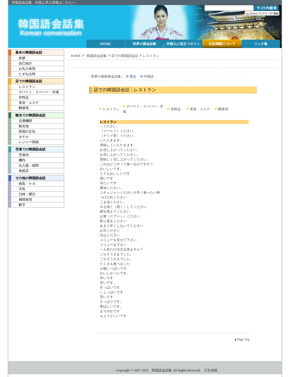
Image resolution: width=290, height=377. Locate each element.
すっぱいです (110, 287)
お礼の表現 (22, 69)
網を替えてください (115, 211)
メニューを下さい (113, 245)
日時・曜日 (22, 194)
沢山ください (110, 235)
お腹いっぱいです (113, 268)
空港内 (19, 155)
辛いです (106, 278)
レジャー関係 (24, 142)
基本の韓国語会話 (25, 52)
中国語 (149, 76)
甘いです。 (108, 283)
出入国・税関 (24, 165)
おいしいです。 (111, 169)
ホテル (19, 137)
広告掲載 (211, 370)
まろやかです (110, 311)
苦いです (106, 297)
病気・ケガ (22, 184)
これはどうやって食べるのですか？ (126, 164)
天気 (17, 189)
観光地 (19, 126)
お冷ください (110, 230)
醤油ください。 (111, 188)
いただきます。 (111, 140)
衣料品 (19, 97)
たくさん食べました (115, 264)
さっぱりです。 (111, 302)
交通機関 (20, 121)
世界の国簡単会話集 (106, 76)
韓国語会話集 (22, 2)
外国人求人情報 (47, 2)
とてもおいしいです (115, 174)
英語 (132, 76)
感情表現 (20, 199)
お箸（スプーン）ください (120, 216)
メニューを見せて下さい (118, 240)
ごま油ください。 (113, 202)
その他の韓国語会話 (27, 178)
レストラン (22, 87)
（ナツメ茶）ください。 (118, 136)
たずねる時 (22, 74)
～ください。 (110, 126)
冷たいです (108, 183)
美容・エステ (24, 103)
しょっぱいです (111, 292)
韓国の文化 (22, 131)
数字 (17, 205)
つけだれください (113, 197)
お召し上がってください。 (120, 150)
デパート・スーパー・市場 (34, 92)
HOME (76, 56)
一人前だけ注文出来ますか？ (121, 249)
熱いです (106, 178)
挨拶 (17, 58)
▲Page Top (242, 339)
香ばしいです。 (111, 306)
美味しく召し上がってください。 (125, 159)
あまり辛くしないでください (121, 226)
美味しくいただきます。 (118, 145)
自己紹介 (20, 63)
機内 (17, 160)
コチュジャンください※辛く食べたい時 (130, 192)
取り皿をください (113, 221)
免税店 (19, 171)
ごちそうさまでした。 (116, 254)
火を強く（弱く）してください (123, 207)
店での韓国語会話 (25, 81)
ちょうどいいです (113, 316)
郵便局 (19, 108)
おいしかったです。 (115, 273)
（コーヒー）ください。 (118, 131)
